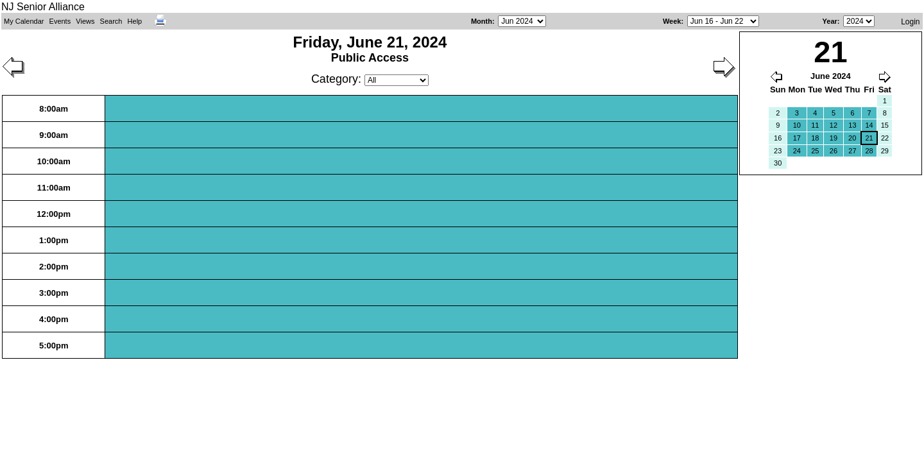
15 (885, 125)
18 (815, 138)
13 (852, 125)
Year (830, 21)
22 (885, 138)
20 (852, 138)
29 (885, 151)
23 (778, 151)
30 (778, 163)
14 (869, 125)
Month (481, 21)
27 (852, 151)
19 (833, 138)
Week (672, 21)
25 (815, 151)
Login (910, 21)
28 (869, 151)
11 (815, 125)
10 (797, 125)
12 (833, 125)
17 (797, 138)
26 (833, 151)
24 (797, 151)
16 (778, 138)
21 (869, 138)
